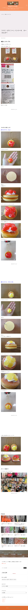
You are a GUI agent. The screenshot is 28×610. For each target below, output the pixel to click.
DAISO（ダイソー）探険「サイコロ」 (7, 524)
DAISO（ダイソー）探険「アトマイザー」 (7, 535)
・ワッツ (3, 601)
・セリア (3, 599)
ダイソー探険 (5, 522)
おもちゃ (9, 522)
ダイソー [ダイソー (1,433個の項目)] (11, 579)
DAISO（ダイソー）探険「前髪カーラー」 (20, 535)
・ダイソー (3, 600)
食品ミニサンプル (8, 14)
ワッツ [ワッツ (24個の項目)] (15, 579)
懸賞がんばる (4, 563)
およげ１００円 (11, 607)
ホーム (3, 14)
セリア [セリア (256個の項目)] (8, 579)
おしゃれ (7, 533)
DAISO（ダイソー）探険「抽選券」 (20, 545)
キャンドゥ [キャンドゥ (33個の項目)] (4, 579)
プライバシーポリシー (18, 607)
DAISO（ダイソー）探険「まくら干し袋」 (7, 546)
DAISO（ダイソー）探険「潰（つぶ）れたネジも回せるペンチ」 (20, 524)
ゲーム (2, 522)
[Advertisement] (14, 22)
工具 (19, 522)
